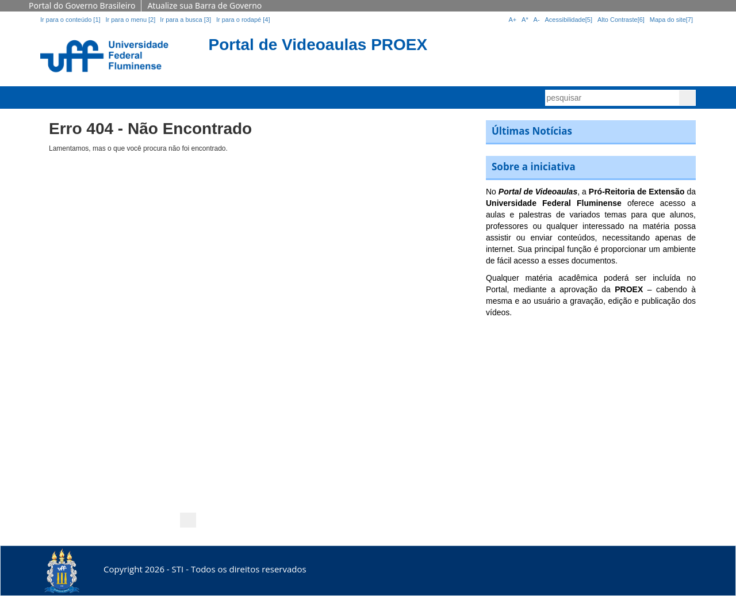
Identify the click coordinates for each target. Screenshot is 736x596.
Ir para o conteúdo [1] (70, 19)
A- (537, 19)
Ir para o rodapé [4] (243, 19)
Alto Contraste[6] (621, 19)
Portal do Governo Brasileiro (82, 5)
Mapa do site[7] (671, 19)
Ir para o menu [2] (131, 19)
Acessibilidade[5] (569, 19)
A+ (512, 19)
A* (525, 19)
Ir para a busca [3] (185, 19)
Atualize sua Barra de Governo (204, 5)
